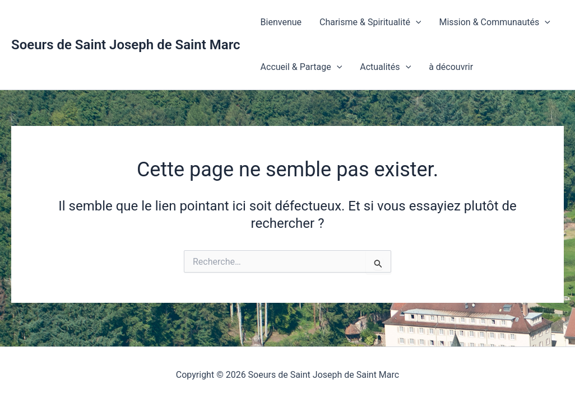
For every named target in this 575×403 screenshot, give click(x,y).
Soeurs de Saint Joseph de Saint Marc (125, 45)
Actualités (385, 67)
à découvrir (451, 67)
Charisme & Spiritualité (370, 22)
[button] (415, 22)
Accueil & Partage (301, 67)
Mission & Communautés (494, 22)
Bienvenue (281, 22)
